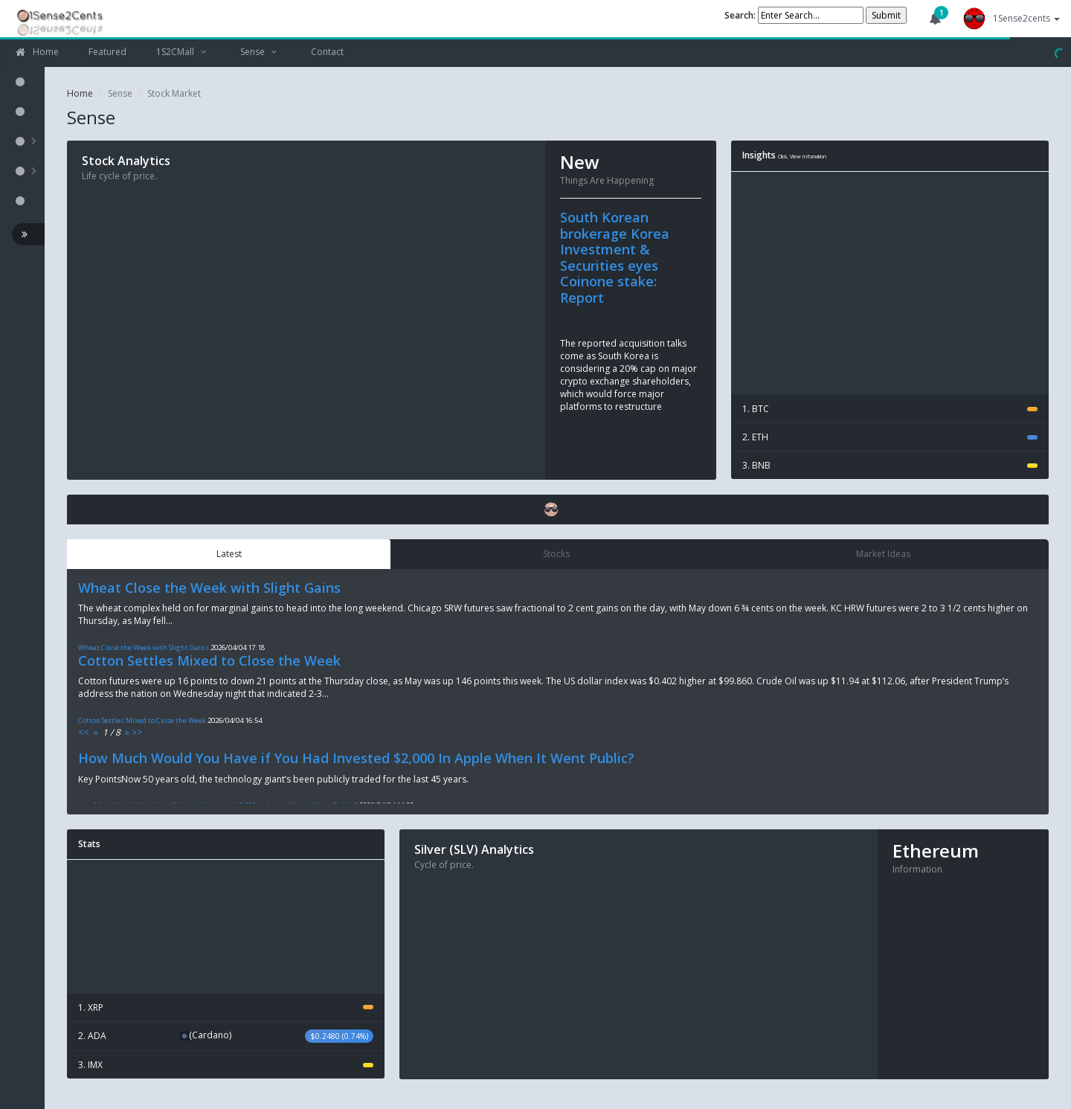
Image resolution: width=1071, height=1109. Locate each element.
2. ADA (225, 1036)
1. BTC (890, 408)
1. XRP (225, 1007)
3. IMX (225, 1064)
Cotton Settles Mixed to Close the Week (209, 660)
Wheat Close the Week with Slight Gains (209, 588)
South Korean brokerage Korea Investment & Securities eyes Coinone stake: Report (614, 257)
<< (83, 732)
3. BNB (890, 465)
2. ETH (890, 437)
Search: (741, 15)
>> (137, 732)
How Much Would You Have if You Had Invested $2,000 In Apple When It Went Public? (356, 758)
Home (80, 93)
